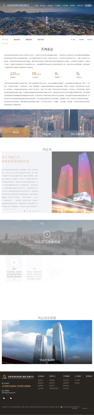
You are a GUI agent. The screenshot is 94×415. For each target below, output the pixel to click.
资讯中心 (50, 5)
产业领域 (57, 5)
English (80, 5)
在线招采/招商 (53, 388)
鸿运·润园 (47, 134)
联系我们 (72, 5)
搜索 (89, 5)
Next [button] (87, 342)
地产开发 (5, 39)
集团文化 (40, 383)
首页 (36, 5)
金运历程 (40, 388)
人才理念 (77, 380)
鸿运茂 (16, 132)
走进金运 (42, 5)
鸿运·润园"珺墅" (78, 134)
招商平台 (52, 385)
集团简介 (40, 380)
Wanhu (57, 407)
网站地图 (74, 408)
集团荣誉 (40, 385)
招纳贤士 (77, 383)
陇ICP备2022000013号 (42, 407)
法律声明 (84, 408)
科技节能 (41, 39)
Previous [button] (7, 342)
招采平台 (52, 383)
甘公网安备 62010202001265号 (71, 407)
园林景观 (29, 39)
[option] (47, 342)
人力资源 (65, 5)
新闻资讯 (52, 380)
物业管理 (17, 39)
